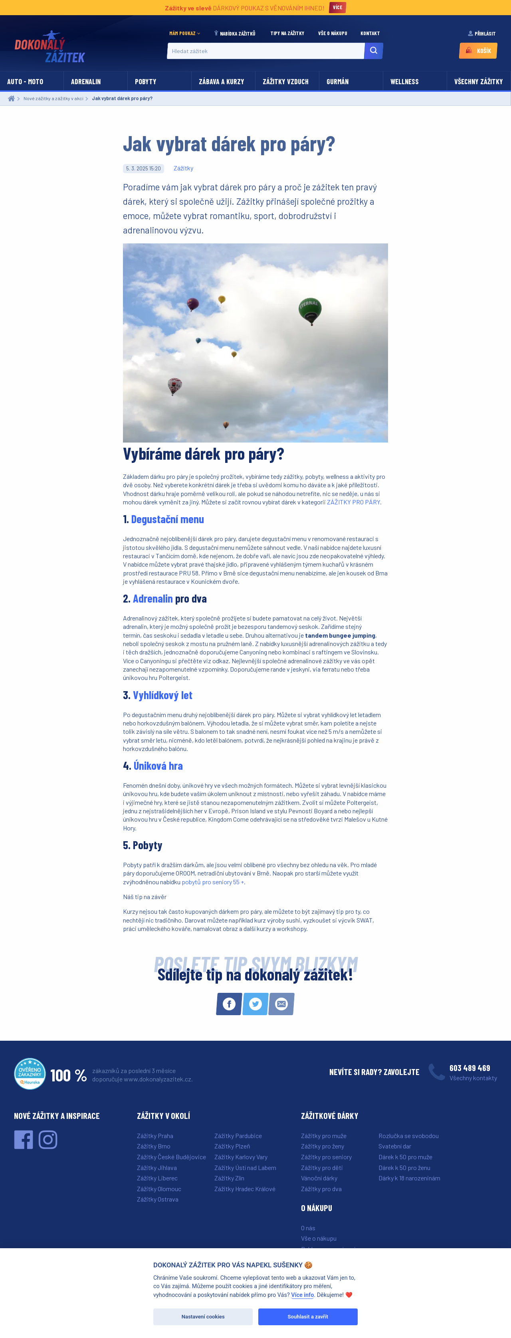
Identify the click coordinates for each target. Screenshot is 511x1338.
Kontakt (370, 33)
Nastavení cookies (203, 1317)
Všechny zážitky (478, 81)
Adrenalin (86, 81)
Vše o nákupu (333, 33)
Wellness (404, 81)
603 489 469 (470, 1068)
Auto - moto (25, 81)
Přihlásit (482, 33)
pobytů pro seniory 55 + (213, 881)
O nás (308, 1227)
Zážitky (183, 168)
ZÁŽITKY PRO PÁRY (353, 502)
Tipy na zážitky (287, 33)
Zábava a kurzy (221, 81)
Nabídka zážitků (235, 33)
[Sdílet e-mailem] (281, 1004)
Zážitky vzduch (286, 81)
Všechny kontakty (473, 1077)
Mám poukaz (182, 33)
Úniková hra (158, 765)
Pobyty (145, 81)
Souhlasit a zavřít (308, 1317)
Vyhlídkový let (162, 695)
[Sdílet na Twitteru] (255, 1004)
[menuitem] (186, 33)
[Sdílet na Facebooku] (229, 1004)
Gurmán (338, 81)
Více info (302, 1295)
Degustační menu (167, 519)
